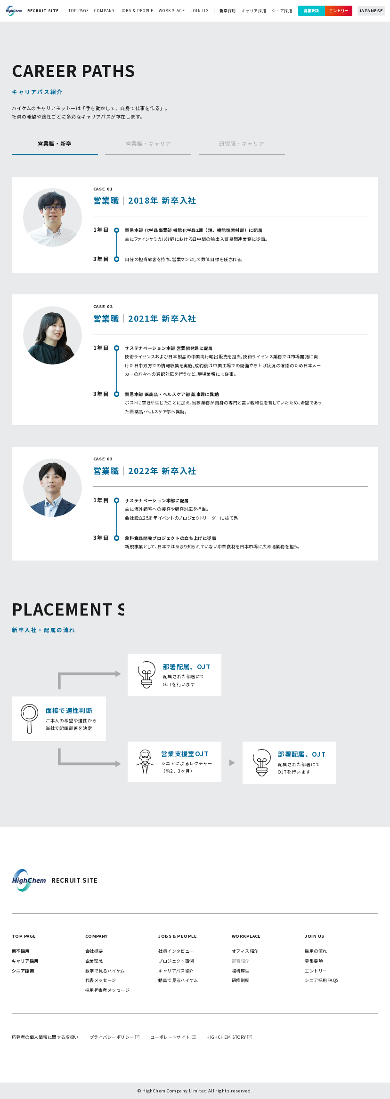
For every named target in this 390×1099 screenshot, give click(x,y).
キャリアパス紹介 (176, 970)
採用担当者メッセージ (107, 990)
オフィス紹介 (245, 951)
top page (78, 10)
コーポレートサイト (170, 1037)
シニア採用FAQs (321, 980)
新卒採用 (227, 10)
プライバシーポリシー (111, 1037)
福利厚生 (241, 970)
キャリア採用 (254, 10)
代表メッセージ (100, 980)
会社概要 (94, 951)
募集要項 (311, 10)
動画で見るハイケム (178, 980)
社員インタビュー (176, 951)
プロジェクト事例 (176, 960)
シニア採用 (282, 10)
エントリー (338, 10)
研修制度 (241, 980)
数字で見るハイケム (105, 970)
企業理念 (94, 960)
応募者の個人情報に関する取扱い (45, 1037)
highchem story (226, 1037)
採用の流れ (316, 951)
